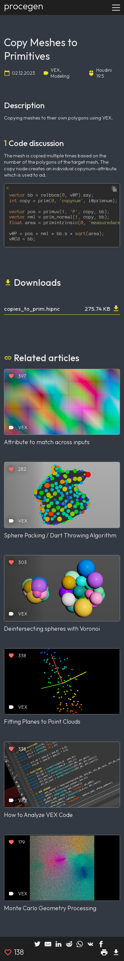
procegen (23, 6)
